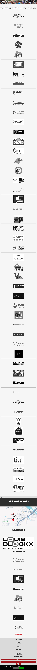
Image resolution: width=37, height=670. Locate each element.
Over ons (18, 642)
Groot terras (18, 653)
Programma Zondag (18, 661)
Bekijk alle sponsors (18, 634)
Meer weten (15, 668)
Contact (18, 647)
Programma (18, 643)
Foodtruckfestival (18, 654)
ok (21, 668)
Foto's (18, 644)
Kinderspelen (18, 652)
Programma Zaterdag (18, 659)
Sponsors (18, 646)
